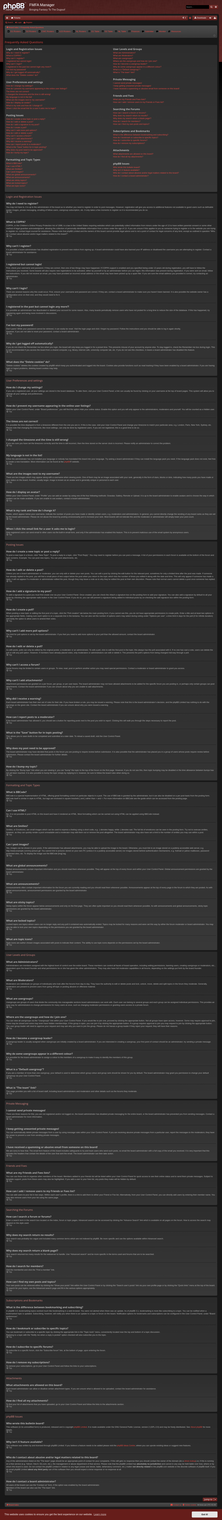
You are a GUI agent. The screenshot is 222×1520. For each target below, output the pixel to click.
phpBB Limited (80, 1427)
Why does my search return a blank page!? (132, 118)
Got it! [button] (204, 1514)
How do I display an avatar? (18, 102)
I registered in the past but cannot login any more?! (28, 67)
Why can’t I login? (14, 64)
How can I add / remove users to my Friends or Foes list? (138, 102)
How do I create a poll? (16, 127)
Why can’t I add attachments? (19, 138)
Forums (17, 18)
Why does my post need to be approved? (24, 150)
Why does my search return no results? (130, 115)
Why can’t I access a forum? (18, 136)
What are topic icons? (15, 186)
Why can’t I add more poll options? (21, 130)
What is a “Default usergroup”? (126, 69)
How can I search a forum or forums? (129, 113)
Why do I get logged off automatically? (23, 72)
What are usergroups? (123, 58)
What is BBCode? (14, 163)
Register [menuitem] (215, 18)
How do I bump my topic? (17, 152)
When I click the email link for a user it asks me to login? (31, 108)
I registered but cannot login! (18, 61)
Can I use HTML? (14, 166)
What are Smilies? (14, 169)
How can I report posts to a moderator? (23, 144)
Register (29, 22)
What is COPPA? (13, 55)
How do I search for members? (127, 121)
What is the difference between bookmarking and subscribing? (140, 135)
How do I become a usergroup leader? (130, 64)
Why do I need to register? (18, 53)
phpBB (67, 462)
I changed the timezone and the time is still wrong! (28, 94)
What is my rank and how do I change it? (24, 105)
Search (10, 22)
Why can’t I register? (15, 58)
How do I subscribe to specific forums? (130, 140)
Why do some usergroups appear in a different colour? (137, 67)
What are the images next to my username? (25, 100)
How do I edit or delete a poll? (19, 133)
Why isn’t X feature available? (126, 170)
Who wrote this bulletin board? (126, 167)
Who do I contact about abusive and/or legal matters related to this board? (146, 173)
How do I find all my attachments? (128, 156)
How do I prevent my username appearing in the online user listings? (36, 88)
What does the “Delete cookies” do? (22, 75)
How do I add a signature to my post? (22, 124)
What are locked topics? (17, 183)
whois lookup (190, 1461)
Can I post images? (14, 172)
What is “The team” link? (124, 72)
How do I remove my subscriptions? (129, 143)
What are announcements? (18, 177)
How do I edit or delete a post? (19, 122)
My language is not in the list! (19, 97)
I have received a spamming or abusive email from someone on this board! (146, 88)
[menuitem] (159, 18)
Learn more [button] (100, 1514)
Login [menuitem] (211, 18)
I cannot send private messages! (127, 83)
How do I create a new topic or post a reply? (25, 119)
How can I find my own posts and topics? (131, 124)
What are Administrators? (124, 53)
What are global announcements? (21, 174)
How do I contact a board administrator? (131, 176)
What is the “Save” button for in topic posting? (26, 147)
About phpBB (196, 1427)
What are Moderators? (123, 55)
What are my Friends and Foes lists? (129, 99)
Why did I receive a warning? (19, 141)
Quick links (7, 18)
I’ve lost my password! (16, 69)
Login (19, 22)
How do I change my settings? (19, 86)
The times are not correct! (17, 91)
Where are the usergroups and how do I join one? (135, 61)
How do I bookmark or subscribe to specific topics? (135, 137)
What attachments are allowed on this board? (133, 154)
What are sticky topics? (16, 180)
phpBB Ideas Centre (126, 1445)
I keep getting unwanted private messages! (132, 86)
